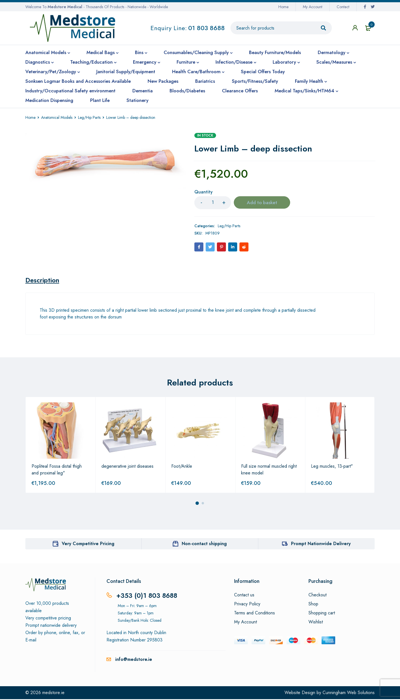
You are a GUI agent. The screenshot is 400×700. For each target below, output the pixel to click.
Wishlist (315, 623)
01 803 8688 (206, 27)
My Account (312, 7)
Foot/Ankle (181, 467)
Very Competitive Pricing (88, 544)
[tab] (43, 280)
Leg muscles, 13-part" (332, 467)
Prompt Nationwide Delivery (321, 544)
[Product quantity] (212, 202)
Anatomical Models (56, 117)
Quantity (203, 192)
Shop (313, 605)
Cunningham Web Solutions (349, 693)
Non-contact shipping (204, 544)
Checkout (317, 596)
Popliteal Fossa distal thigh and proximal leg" (57, 470)
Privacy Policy (247, 605)
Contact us (244, 596)
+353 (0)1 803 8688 (147, 596)
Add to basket (262, 202)
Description (43, 280)
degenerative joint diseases (127, 467)
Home (283, 7)
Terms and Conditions (254, 614)
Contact (343, 7)
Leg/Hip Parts (89, 117)
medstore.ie (53, 693)
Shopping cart (321, 614)
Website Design (300, 693)
